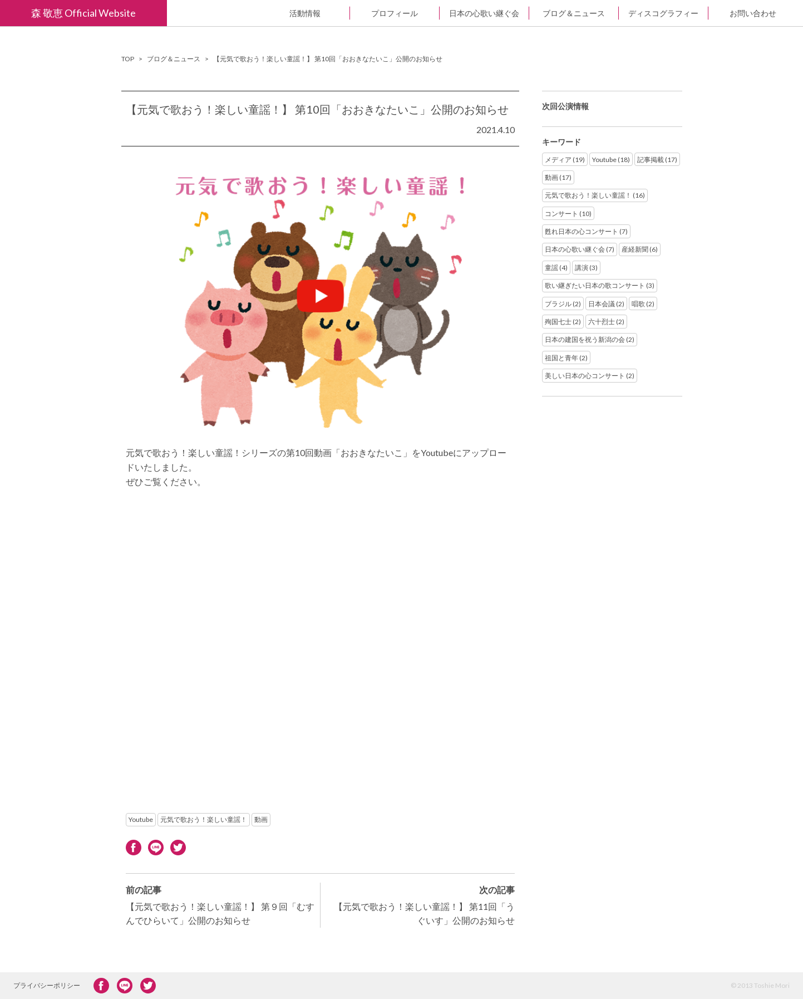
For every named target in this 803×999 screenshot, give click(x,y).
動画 (261, 819)
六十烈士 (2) (606, 321)
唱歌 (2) (643, 304)
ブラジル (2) (563, 304)
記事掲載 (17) (657, 159)
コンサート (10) (568, 213)
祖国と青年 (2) (566, 358)
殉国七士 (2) (563, 321)
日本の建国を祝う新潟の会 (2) (589, 339)
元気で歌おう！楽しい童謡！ (203, 819)
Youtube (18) (611, 159)
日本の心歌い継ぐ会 (484, 13)
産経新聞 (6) (640, 249)
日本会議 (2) (606, 304)
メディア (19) (565, 159)
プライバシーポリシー (46, 985)
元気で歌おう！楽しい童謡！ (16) (595, 195)
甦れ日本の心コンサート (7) (586, 231)
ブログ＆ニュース (574, 13)
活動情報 (305, 13)
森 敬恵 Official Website (83, 13)
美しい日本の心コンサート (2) (589, 375)
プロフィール (394, 13)
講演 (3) (586, 267)
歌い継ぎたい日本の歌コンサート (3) (599, 285)
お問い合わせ (753, 13)
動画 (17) (558, 177)
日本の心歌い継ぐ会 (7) (579, 249)
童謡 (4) (556, 267)
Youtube (141, 819)
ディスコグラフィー (663, 13)
